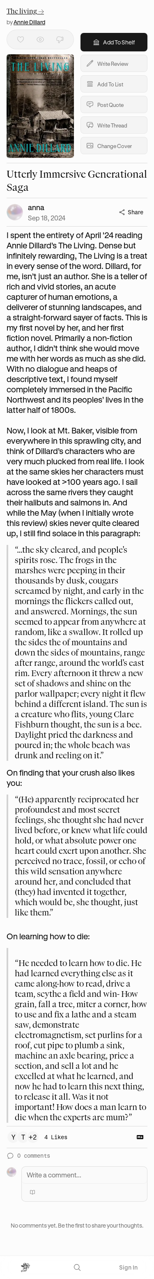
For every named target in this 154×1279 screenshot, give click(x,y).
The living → (25, 11)
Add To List (104, 84)
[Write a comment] (84, 1175)
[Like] (20, 39)
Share (131, 212)
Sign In (128, 1267)
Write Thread (106, 125)
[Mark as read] (40, 39)
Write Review (107, 63)
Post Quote (105, 104)
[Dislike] (60, 39)
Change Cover (109, 145)
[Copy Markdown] (140, 1137)
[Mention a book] (32, 1192)
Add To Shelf (114, 42)
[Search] (77, 1267)
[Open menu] (26, 1267)
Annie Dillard (29, 22)
